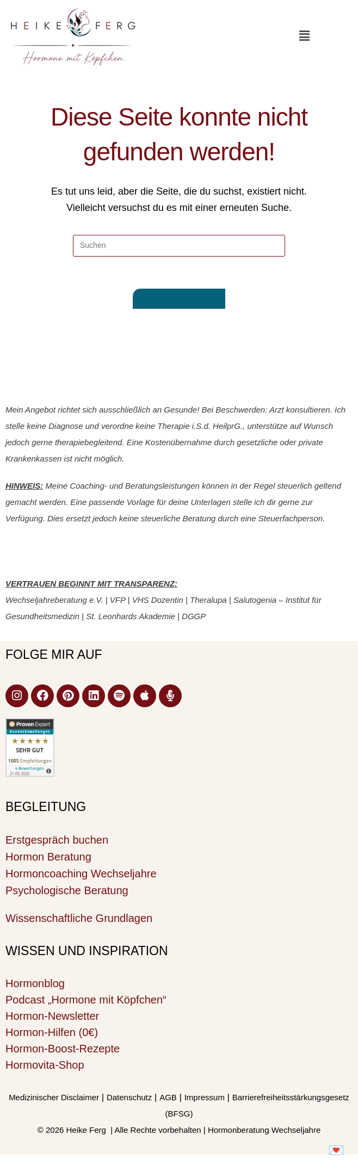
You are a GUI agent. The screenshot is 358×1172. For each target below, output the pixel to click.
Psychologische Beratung (66, 891)
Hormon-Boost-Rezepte (62, 1050)
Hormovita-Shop (44, 1066)
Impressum (204, 1098)
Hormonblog (35, 984)
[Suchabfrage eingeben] (179, 246)
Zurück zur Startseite (179, 300)
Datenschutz (129, 1098)
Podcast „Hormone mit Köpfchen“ (85, 1001)
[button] (304, 36)
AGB (168, 1098)
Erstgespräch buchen (56, 841)
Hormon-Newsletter (52, 1017)
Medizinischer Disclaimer (54, 1098)
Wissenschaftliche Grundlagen (78, 919)
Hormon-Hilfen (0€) (51, 1033)
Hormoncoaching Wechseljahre (81, 875)
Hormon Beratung (48, 858)
